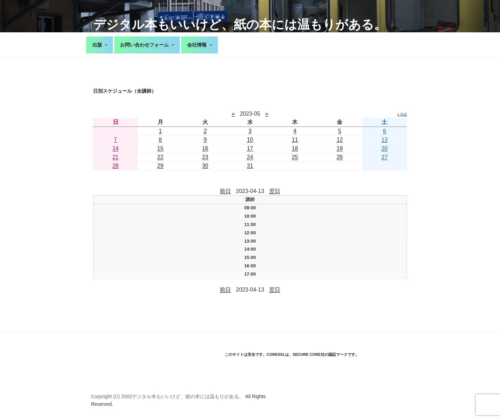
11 (295, 140)
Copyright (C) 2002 (111, 396)
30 (205, 166)
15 (160, 148)
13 (385, 140)
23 (205, 157)
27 (385, 157)
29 (160, 166)
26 (339, 157)
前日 (225, 191)
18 (295, 148)
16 (205, 148)
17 (250, 148)
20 (385, 148)
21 (115, 157)
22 (160, 157)
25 (295, 157)
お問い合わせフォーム (147, 45)
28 (115, 166)
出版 (100, 45)
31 (250, 166)
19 (339, 148)
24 (250, 157)
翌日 (274, 191)
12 (339, 140)
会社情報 (200, 45)
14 (115, 148)
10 (250, 140)
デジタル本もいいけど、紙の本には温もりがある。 (239, 24)
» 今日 (402, 114)
